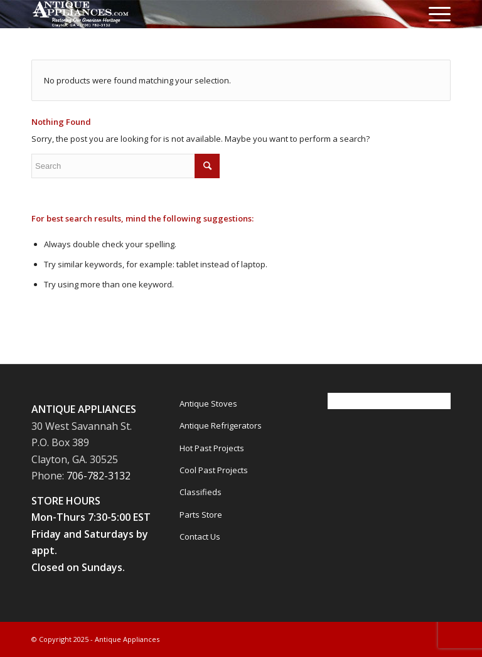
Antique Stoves (208, 403)
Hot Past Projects (211, 448)
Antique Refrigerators (220, 425)
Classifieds (200, 492)
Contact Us (199, 536)
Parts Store (200, 514)
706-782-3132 (99, 476)
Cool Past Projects (213, 470)
